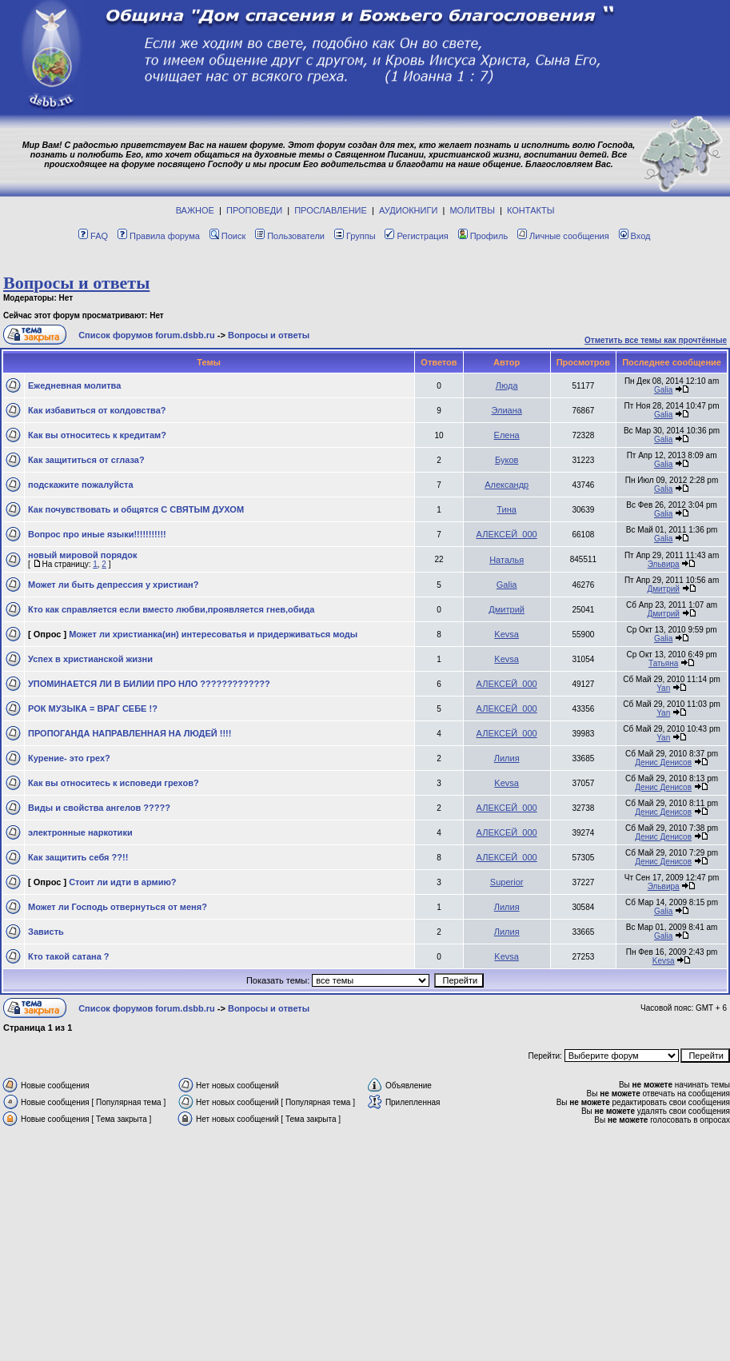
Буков (506, 460)
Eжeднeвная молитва (74, 385)
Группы (355, 236)
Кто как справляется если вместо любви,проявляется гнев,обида (171, 609)
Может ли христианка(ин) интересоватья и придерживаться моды (213, 634)
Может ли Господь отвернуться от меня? (117, 907)
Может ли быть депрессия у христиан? (113, 584)
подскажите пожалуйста (81, 484)
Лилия (507, 758)
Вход (635, 236)
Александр (507, 484)
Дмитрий (663, 589)
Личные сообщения (563, 236)
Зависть (46, 931)
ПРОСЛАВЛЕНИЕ (330, 210)
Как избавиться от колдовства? (97, 410)
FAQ (93, 236)
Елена (507, 435)
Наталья (506, 560)
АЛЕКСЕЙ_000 (507, 534)
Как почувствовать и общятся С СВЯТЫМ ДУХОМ (136, 509)
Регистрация (416, 236)
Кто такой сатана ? (69, 956)
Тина (507, 509)
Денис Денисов (663, 762)
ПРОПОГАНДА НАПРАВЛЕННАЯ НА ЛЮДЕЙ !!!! (129, 733)
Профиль (483, 236)
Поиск (227, 236)
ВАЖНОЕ (195, 210)
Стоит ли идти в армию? (122, 882)
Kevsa (506, 634)
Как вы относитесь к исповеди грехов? (113, 783)
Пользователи (290, 236)
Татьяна (663, 663)
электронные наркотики (80, 832)
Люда (507, 385)
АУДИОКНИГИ (408, 210)
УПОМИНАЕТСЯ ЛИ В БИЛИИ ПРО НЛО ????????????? (149, 683)
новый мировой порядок (82, 555)
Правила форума (159, 236)
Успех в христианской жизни (90, 659)
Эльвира (664, 564)
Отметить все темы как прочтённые (655, 340)
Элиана (506, 410)
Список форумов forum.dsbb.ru (146, 335)
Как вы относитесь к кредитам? (97, 435)
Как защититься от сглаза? (86, 460)
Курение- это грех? (69, 758)
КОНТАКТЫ (530, 210)
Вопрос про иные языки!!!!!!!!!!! (97, 534)
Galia (663, 389)
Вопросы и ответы (76, 283)
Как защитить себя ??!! (78, 857)
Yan (663, 688)
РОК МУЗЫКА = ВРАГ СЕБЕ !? (93, 708)
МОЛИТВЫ (472, 210)
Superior (507, 882)
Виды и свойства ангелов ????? (99, 807)
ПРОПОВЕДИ (254, 210)
